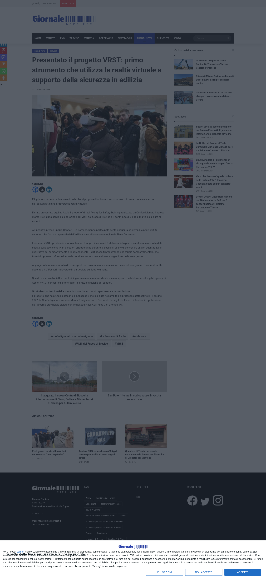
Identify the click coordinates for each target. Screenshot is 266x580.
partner (20, 551)
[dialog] (133, 556)
